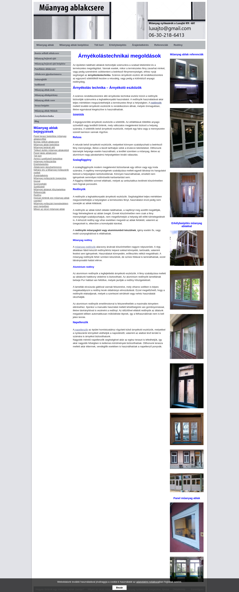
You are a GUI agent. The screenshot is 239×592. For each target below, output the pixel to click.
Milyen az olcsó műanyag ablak (49, 209)
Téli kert (99, 45)
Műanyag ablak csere (45, 100)
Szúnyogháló (41, 79)
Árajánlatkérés (140, 45)
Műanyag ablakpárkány (46, 95)
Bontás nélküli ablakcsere (47, 53)
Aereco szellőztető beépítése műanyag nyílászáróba (48, 160)
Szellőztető (40, 84)
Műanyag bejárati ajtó (45, 58)
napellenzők (81, 329)
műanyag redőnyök (85, 246)
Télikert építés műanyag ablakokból (51, 150)
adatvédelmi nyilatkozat (148, 582)
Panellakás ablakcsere (45, 69)
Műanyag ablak (45, 45)
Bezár (119, 587)
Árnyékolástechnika (44, 116)
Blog (37, 121)
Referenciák (161, 45)
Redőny (178, 45)
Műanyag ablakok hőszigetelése (50, 189)
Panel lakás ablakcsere (45, 153)
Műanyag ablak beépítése (74, 45)
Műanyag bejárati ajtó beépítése (50, 63)
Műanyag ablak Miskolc (46, 111)
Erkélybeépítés (117, 45)
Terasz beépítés (42, 105)
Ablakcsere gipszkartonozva (48, 74)
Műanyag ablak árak (45, 90)
